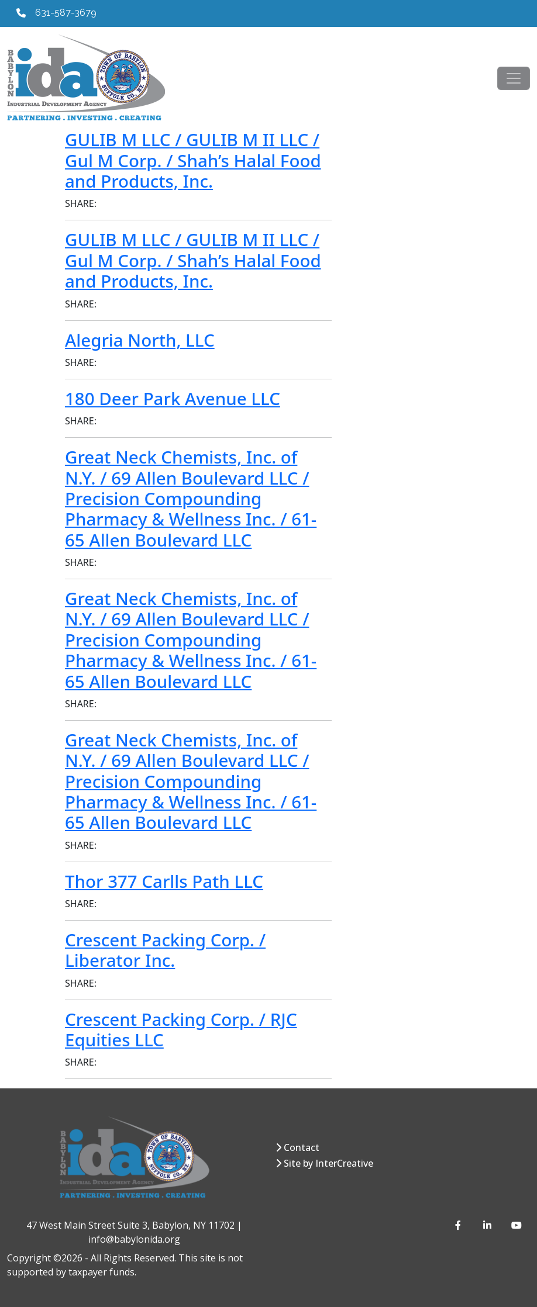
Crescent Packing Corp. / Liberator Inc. (165, 950)
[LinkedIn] (488, 1225)
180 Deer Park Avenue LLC (172, 398)
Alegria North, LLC (140, 340)
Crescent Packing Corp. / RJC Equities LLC (181, 1030)
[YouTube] (516, 1225)
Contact (301, 1147)
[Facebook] (460, 1225)
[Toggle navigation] (513, 78)
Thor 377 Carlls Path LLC (164, 881)
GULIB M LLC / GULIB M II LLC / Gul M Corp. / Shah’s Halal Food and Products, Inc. (193, 160)
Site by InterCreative (328, 1163)
